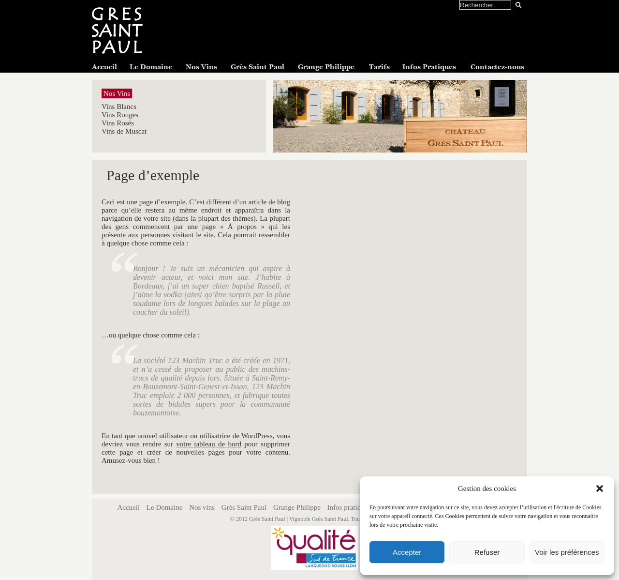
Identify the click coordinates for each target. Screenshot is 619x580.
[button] (599, 488)
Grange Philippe (326, 67)
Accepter (407, 552)
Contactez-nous (497, 67)
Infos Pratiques (429, 67)
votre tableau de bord (208, 444)
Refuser (487, 552)
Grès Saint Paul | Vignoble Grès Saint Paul (298, 519)
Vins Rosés (118, 123)
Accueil (104, 67)
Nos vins (202, 507)
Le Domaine (151, 67)
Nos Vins (201, 67)
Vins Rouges (120, 115)
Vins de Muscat (124, 131)
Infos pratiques (349, 507)
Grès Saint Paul (257, 67)
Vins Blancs (119, 106)
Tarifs (379, 67)
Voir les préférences (567, 552)
